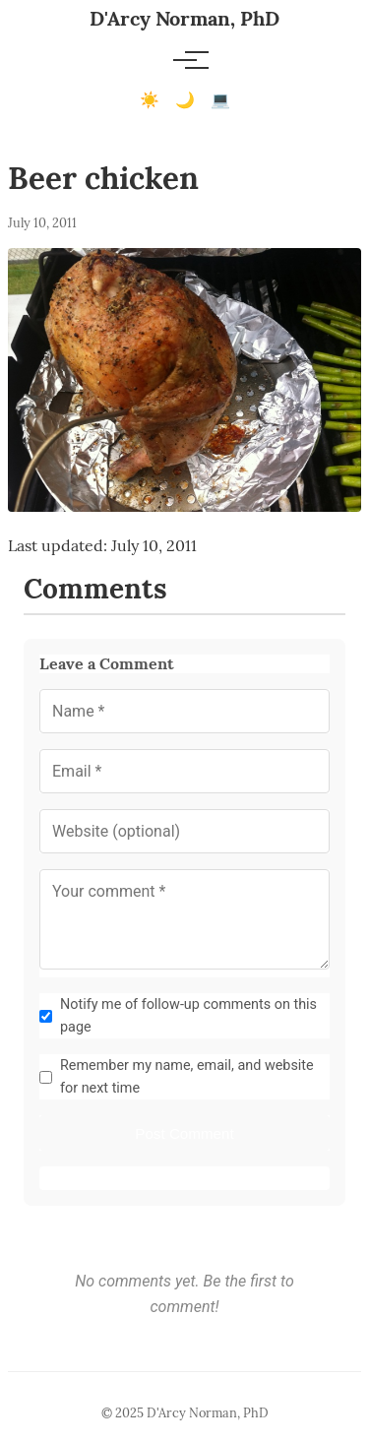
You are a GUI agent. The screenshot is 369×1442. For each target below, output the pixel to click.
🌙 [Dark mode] (185, 100)
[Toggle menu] (185, 60)
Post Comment (184, 1133)
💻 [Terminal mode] (220, 100)
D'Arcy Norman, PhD (184, 18)
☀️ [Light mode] (149, 100)
